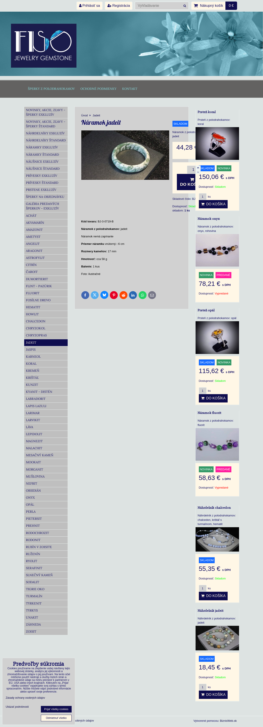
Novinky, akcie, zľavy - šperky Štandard (45, 124)
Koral (31, 364)
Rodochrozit (37, 533)
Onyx (30, 498)
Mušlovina (35, 476)
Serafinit (34, 568)
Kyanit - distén (39, 392)
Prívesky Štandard (42, 183)
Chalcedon (35, 321)
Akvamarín (35, 223)
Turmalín (34, 596)
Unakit (32, 617)
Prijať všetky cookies (56, 709)
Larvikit (33, 420)
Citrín (31, 265)
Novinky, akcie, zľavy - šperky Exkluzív (45, 112)
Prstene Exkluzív (41, 190)
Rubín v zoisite (39, 547)
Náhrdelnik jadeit (210, 611)
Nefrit (31, 483)
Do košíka (192, 182)
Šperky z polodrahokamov (51, 89)
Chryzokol (35, 328)
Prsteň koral (207, 112)
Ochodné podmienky (98, 89)
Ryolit (31, 561)
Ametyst (33, 237)
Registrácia (118, 5)
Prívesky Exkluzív (41, 176)
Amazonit (34, 230)
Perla (31, 512)
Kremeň (32, 371)
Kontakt (129, 89)
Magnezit (34, 441)
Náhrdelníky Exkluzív (45, 133)
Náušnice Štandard (43, 169)
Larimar (33, 413)
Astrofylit (35, 258)
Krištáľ (32, 378)
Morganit (34, 469)
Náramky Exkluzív (42, 147)
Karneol (33, 357)
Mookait (33, 462)
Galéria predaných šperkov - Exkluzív (42, 206)
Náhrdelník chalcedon (214, 508)
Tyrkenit (34, 603)
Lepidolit (34, 434)
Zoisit (31, 631)
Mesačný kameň (39, 455)
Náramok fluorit (209, 413)
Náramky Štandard (42, 155)
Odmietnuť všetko (56, 718)
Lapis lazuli (36, 406)
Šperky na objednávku (45, 197)
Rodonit (33, 540)
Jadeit (31, 343)
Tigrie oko (35, 589)
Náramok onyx (209, 219)
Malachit (34, 448)
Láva (29, 427)
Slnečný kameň (39, 575)
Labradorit (35, 399)
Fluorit (32, 293)
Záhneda (33, 624)
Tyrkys (32, 610)
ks (205, 196)
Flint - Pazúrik (39, 286)
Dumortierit (37, 279)
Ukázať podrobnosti (17, 706)
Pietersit (34, 519)
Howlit (32, 314)
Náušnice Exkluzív (42, 162)
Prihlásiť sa (89, 5)
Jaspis (31, 350)
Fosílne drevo (38, 300)
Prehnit (33, 526)
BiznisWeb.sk (228, 720)
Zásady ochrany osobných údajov (25, 697)
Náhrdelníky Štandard (46, 140)
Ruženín (33, 554)
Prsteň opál (206, 310)
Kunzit (32, 385)
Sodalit (32, 582)
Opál (30, 505)
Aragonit (34, 251)
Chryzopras (36, 335)
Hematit (33, 307)
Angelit (33, 244)
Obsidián (33, 490)
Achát (31, 216)
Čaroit (32, 272)
